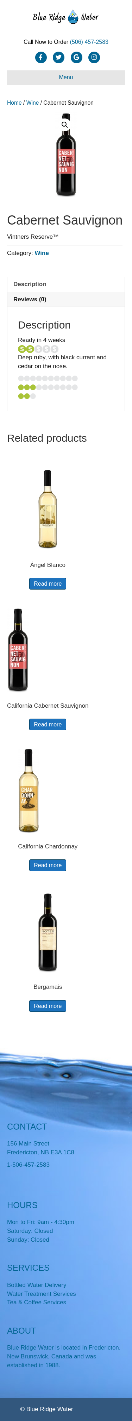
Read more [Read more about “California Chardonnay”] (48, 865)
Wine (32, 103)
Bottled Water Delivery (36, 1285)
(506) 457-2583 (89, 42)
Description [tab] (29, 284)
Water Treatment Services (41, 1293)
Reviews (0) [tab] (29, 299)
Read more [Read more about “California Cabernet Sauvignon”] (48, 724)
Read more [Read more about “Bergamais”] (48, 1006)
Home (14, 103)
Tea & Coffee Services (36, 1302)
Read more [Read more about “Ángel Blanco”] (48, 584)
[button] (64, 124)
